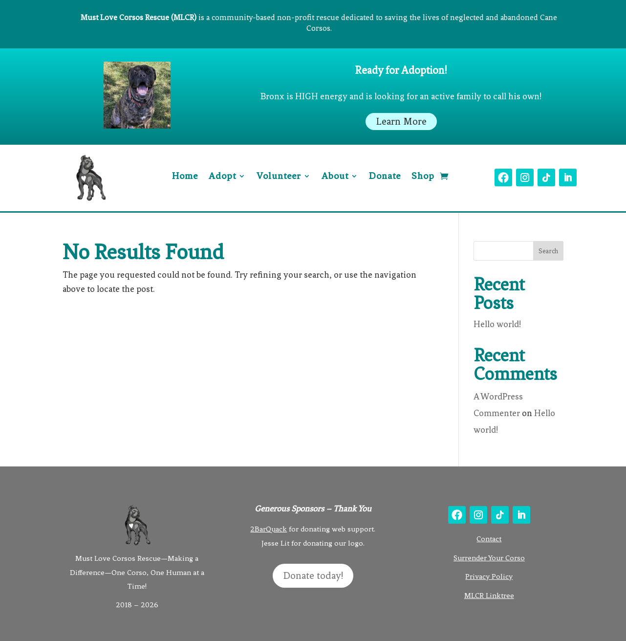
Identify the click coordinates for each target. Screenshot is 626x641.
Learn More (401, 121)
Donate (385, 177)
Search (548, 251)
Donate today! (313, 575)
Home (185, 177)
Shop (422, 177)
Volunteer (279, 177)
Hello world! (497, 324)
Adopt (222, 177)
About (335, 177)
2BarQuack (268, 529)
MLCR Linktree (489, 595)
